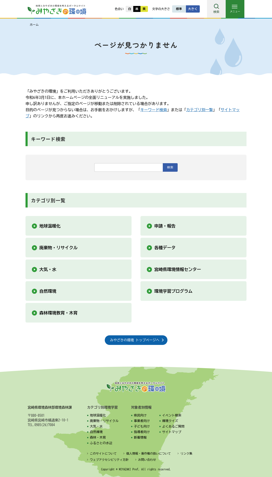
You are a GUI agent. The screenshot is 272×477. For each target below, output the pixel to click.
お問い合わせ (147, 459)
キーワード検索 (153, 110)
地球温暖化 (50, 226)
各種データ (165, 247)
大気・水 (47, 269)
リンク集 (186, 453)
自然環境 (47, 291)
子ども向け (142, 426)
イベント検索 (171, 415)
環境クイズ (170, 420)
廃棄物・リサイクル (58, 247)
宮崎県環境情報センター (177, 269)
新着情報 (140, 437)
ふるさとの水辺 (101, 443)
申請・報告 (165, 226)
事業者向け (142, 420)
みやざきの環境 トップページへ (134, 340)
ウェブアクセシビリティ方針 (109, 459)
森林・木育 (98, 437)
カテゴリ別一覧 (199, 110)
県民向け (140, 415)
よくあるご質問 (173, 426)
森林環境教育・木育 (58, 313)
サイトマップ (171, 432)
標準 (179, 8)
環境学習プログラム (173, 291)
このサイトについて (103, 453)
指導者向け (142, 432)
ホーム (34, 24)
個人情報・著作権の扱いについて (148, 453)
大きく (192, 8)
